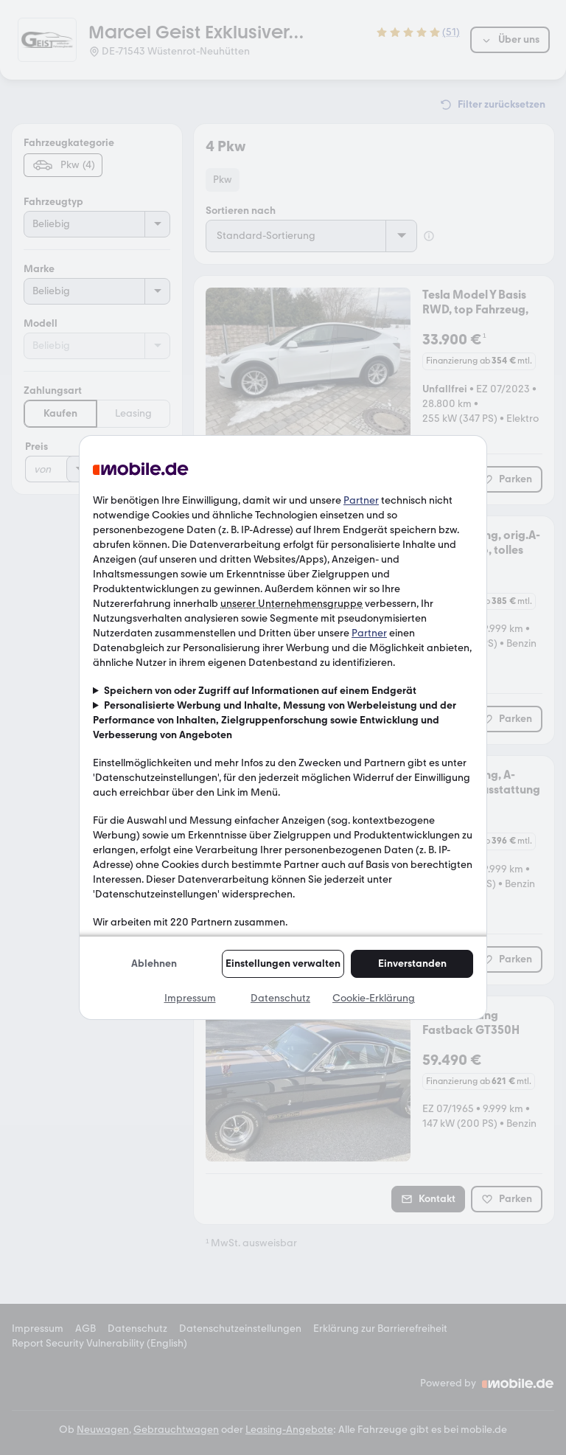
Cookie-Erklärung (373, 998)
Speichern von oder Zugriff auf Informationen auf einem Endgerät (260, 690)
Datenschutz (280, 998)
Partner (361, 500)
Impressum (190, 998)
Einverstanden (412, 963)
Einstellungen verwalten (283, 963)
